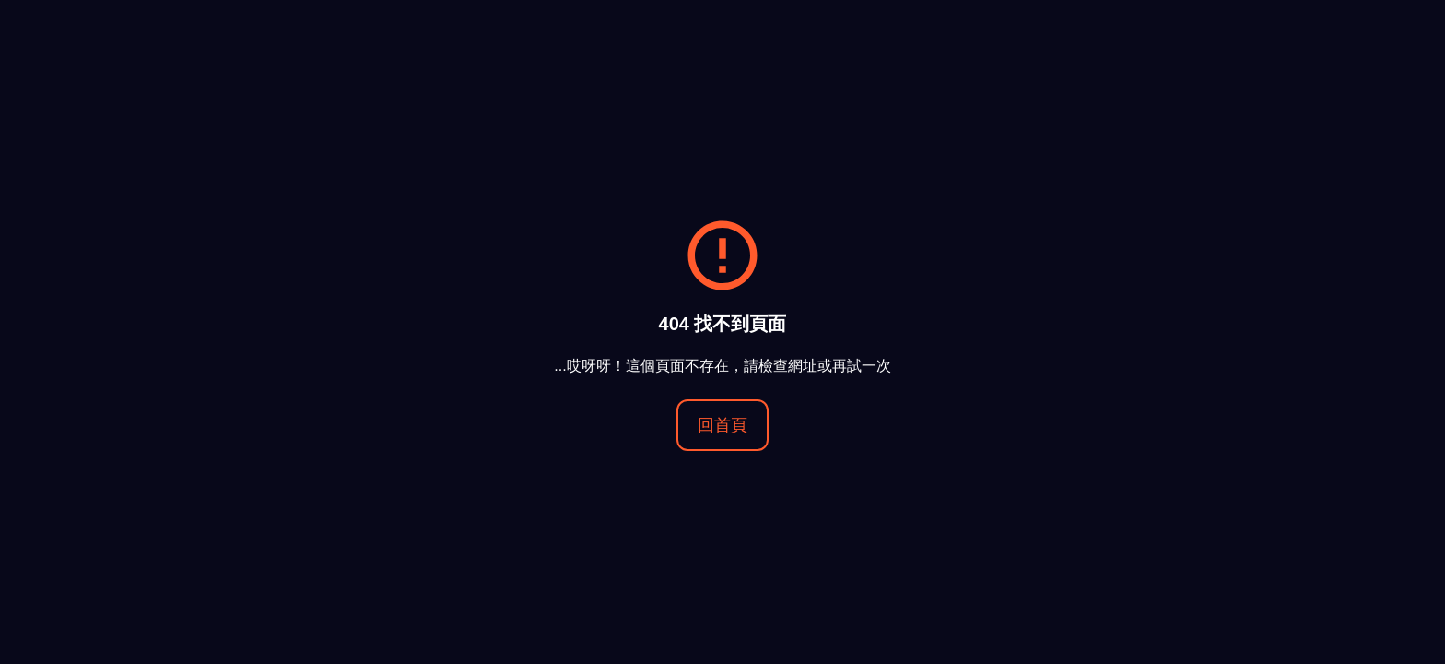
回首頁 (722, 425)
